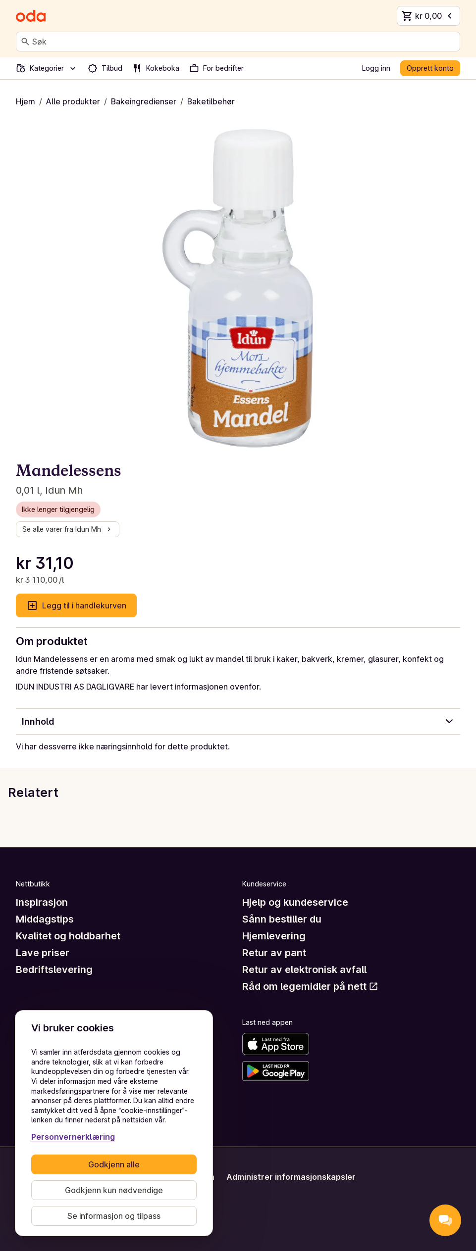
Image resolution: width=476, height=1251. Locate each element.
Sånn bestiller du (281, 919)
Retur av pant (274, 953)
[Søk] (25, 41)
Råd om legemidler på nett (310, 986)
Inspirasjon (42, 902)
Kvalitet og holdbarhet (68, 936)
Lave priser (42, 953)
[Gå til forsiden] (31, 16)
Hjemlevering (274, 936)
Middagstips (45, 919)
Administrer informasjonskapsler (291, 1177)
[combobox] (244, 41)
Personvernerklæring (73, 1137)
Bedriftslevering (54, 969)
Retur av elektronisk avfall (304, 969)
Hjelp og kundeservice (295, 902)
